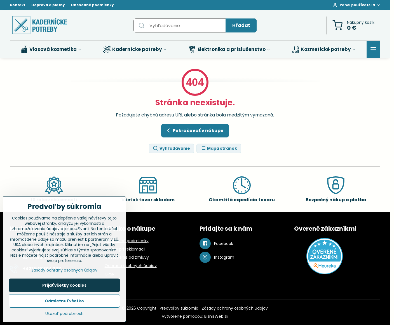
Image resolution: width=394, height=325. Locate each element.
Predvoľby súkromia (179, 308)
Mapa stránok (218, 148)
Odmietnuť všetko (64, 301)
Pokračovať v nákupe (194, 130)
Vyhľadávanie (171, 148)
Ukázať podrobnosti (64, 313)
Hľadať (241, 25)
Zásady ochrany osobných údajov (235, 308)
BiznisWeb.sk (216, 316)
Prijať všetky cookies (64, 285)
